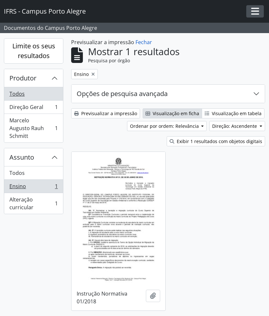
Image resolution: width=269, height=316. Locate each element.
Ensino (33, 187)
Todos (17, 93)
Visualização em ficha (172, 113)
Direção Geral (33, 108)
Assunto (21, 157)
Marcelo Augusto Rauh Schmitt (33, 128)
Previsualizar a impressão (105, 113)
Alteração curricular (33, 203)
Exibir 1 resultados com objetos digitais (216, 141)
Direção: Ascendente (235, 126)
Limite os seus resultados (33, 51)
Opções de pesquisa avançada (122, 93)
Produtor (22, 78)
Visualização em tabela (233, 113)
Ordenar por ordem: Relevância (165, 126)
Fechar (143, 42)
